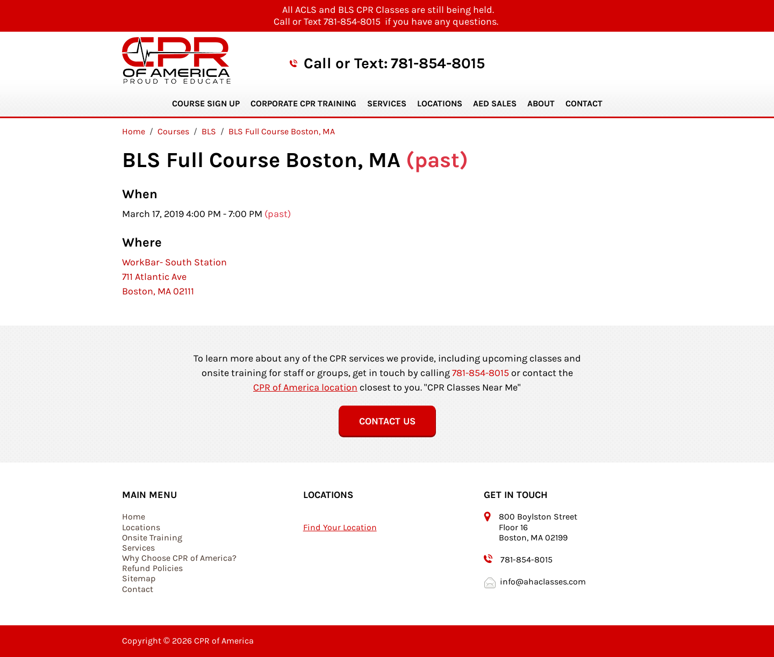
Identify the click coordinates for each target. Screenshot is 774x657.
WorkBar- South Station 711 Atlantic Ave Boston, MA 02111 (174, 276)
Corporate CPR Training (303, 103)
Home (133, 516)
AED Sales (495, 103)
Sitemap (139, 578)
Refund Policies (152, 568)
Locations (439, 103)
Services (386, 103)
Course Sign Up (206, 103)
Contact (584, 103)
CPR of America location (305, 387)
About (541, 103)
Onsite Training (152, 537)
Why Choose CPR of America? (179, 558)
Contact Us (387, 421)
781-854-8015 (438, 63)
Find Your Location (340, 527)
